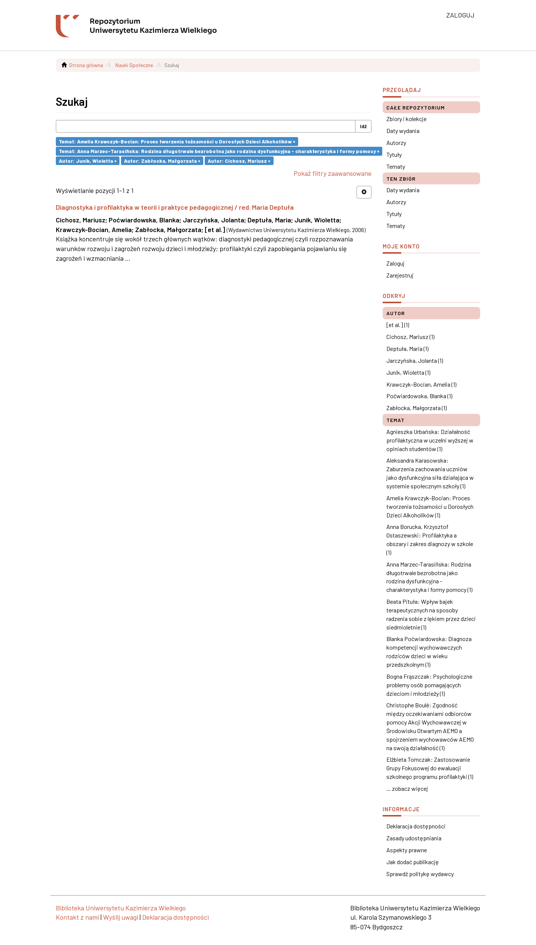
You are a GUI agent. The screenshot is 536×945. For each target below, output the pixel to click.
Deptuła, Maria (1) (407, 348)
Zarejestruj (400, 275)
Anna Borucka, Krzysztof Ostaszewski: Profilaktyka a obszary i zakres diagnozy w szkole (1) (429, 539)
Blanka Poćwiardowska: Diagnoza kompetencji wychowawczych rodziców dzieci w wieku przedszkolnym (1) (429, 651)
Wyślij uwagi (120, 917)
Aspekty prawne (406, 849)
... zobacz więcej (407, 788)
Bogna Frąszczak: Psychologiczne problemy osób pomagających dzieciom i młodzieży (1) (429, 685)
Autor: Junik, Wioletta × (88, 160)
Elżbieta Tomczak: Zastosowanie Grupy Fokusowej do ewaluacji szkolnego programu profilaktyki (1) (429, 768)
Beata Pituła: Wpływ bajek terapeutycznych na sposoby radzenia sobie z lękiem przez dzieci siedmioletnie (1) (431, 614)
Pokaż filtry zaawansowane (332, 173)
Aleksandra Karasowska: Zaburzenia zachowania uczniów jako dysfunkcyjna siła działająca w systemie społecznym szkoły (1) (430, 473)
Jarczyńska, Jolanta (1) (414, 360)
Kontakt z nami (77, 917)
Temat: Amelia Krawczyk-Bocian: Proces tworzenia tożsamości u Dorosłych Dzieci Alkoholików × (177, 141)
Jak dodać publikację (412, 861)
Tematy (395, 166)
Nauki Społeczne (134, 65)
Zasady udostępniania (413, 837)
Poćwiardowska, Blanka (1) (419, 395)
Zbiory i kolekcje (406, 118)
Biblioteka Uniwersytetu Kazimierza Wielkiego (121, 908)
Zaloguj (395, 263)
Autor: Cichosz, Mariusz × (239, 160)
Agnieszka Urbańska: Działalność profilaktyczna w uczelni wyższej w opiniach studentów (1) (429, 440)
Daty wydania (402, 130)
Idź (363, 126)
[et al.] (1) (397, 324)
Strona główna (86, 65)
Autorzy (396, 142)
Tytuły (394, 154)
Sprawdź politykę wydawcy (420, 873)
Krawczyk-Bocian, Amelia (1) (421, 384)
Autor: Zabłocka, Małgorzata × (162, 160)
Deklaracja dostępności (416, 826)
